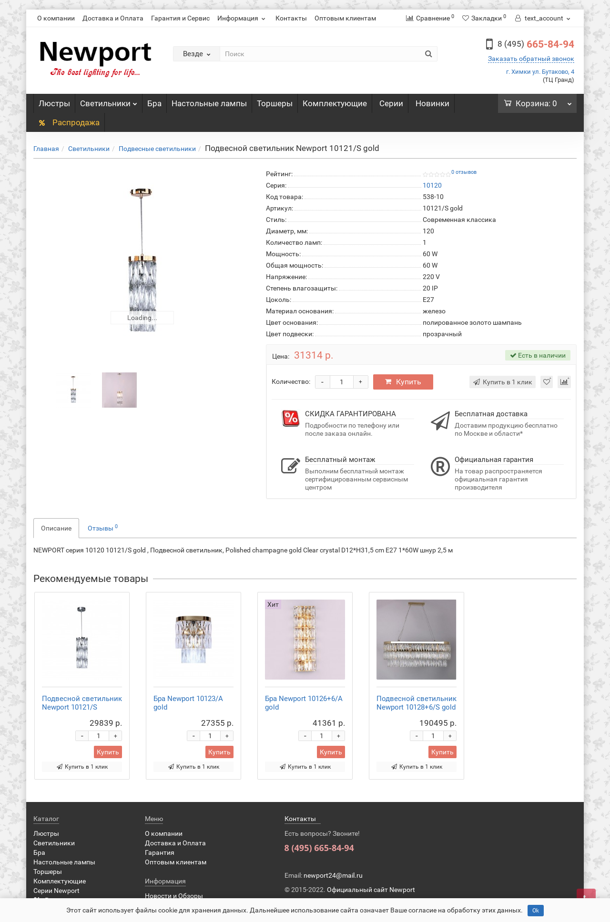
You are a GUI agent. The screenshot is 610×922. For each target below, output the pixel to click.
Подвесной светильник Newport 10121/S (82, 703)
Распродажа (69, 122)
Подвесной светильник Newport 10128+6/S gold (416, 703)
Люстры (54, 103)
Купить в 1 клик (82, 766)
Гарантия (159, 852)
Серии (391, 103)
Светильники (108, 101)
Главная (46, 148)
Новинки (432, 103)
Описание (56, 528)
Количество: (291, 381)
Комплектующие (335, 103)
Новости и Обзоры (174, 896)
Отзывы (103, 527)
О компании (56, 18)
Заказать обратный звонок (531, 58)
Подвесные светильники (157, 148)
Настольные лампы (209, 103)
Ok (535, 910)
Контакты (291, 18)
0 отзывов (464, 172)
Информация (242, 18)
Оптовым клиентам (345, 18)
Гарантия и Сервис (180, 18)
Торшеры (275, 103)
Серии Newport (56, 890)
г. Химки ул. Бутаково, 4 (540, 71)
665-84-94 (536, 44)
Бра (154, 103)
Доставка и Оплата (112, 18)
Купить (403, 381)
